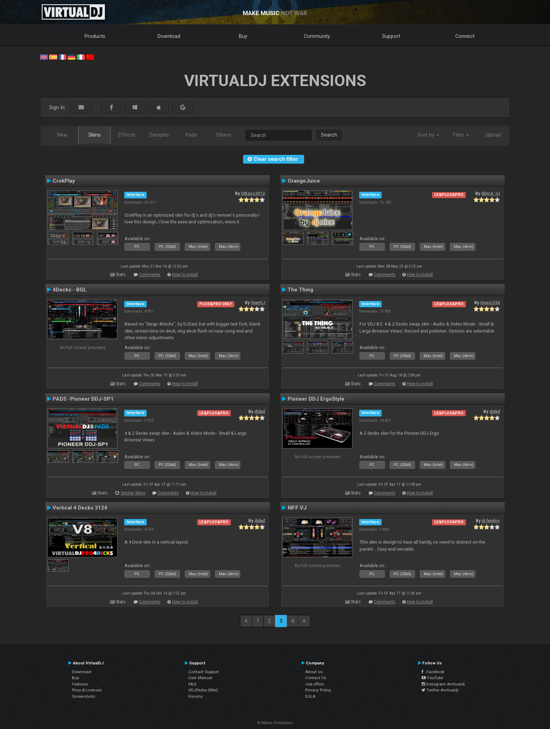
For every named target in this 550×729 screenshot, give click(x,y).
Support (391, 36)
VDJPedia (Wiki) (203, 690)
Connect (465, 36)
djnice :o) (490, 193)
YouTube (432, 677)
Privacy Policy (318, 690)
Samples (159, 135)
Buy (243, 36)
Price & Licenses (87, 690)
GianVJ (258, 302)
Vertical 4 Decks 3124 (80, 508)
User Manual (200, 677)
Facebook (433, 671)
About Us (314, 671)
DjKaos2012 (253, 193)
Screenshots (83, 696)
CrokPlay (64, 181)
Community (317, 36)
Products (95, 36)
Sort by (428, 135)
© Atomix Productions (275, 723)
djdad (259, 411)
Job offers (314, 684)
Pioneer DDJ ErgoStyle (316, 399)
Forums (195, 696)
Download (168, 36)
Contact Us (315, 677)
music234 (490, 302)
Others (223, 135)
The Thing (300, 290)
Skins (94, 135)
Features (80, 684)
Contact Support (203, 671)
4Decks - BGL (70, 290)
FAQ (192, 684)
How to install (185, 274)
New (62, 135)
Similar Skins (133, 493)
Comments (149, 274)
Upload (493, 135)
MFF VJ (297, 508)
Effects (126, 135)
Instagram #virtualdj (443, 684)
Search (329, 135)
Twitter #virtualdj (440, 690)
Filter (461, 135)
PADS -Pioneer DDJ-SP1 (83, 399)
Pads (191, 135)
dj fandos (491, 520)
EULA (310, 696)
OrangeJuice (304, 181)
